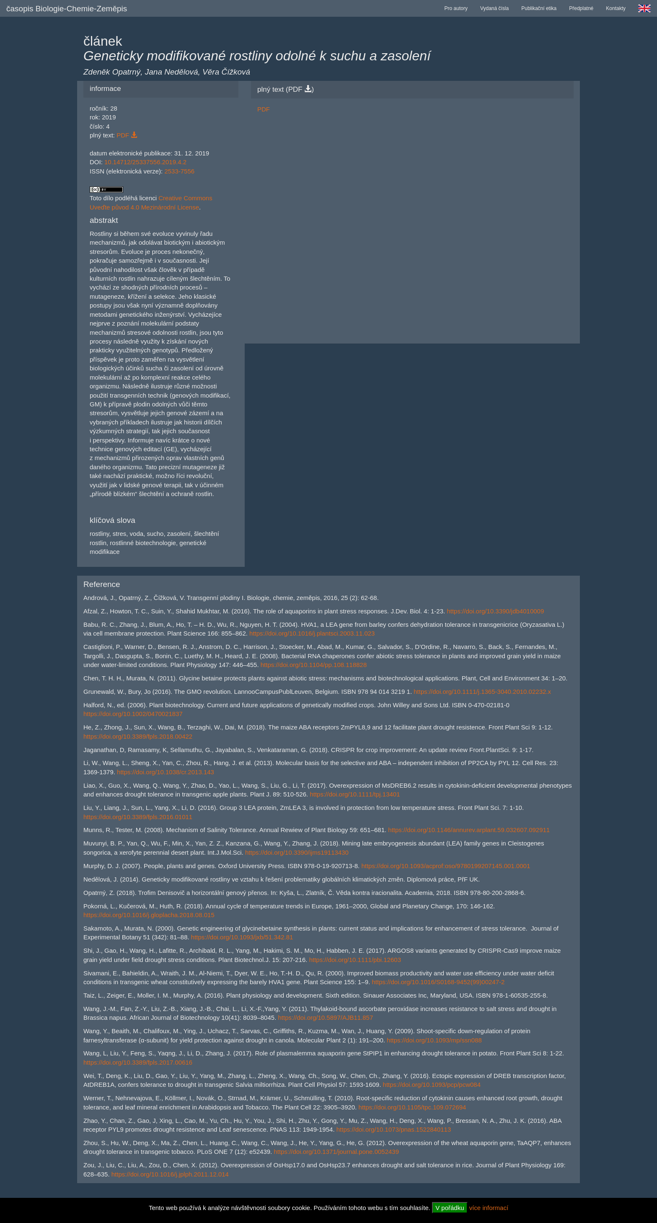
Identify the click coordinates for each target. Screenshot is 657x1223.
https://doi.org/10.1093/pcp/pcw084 (432, 1084)
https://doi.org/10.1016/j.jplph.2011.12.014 (170, 1174)
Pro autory (456, 8)
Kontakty (616, 8)
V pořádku (449, 1207)
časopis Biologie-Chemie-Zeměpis (66, 8)
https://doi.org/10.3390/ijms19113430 (297, 852)
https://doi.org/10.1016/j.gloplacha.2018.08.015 (149, 914)
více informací (488, 1207)
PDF (126, 135)
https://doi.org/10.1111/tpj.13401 (355, 794)
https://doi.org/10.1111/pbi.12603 (355, 959)
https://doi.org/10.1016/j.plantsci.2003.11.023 (312, 633)
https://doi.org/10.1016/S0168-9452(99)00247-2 (438, 981)
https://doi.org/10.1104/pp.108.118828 (314, 664)
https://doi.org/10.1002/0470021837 (133, 713)
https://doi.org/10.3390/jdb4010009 (495, 611)
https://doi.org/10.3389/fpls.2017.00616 (137, 1062)
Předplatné (581, 8)
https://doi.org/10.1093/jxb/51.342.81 (242, 937)
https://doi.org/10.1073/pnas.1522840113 (393, 1129)
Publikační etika (538, 8)
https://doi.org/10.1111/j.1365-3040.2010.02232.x (482, 691)
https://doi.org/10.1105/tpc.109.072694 (412, 1107)
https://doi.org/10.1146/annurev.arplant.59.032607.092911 (469, 829)
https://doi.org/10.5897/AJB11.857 (325, 1017)
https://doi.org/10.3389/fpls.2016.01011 (137, 816)
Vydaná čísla (494, 8)
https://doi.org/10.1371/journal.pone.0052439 (336, 1151)
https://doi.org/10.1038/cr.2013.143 (165, 772)
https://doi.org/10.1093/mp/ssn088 (434, 1040)
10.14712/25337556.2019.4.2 (145, 161)
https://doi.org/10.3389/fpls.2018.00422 (137, 736)
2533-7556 (179, 171)
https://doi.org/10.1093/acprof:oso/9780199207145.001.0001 (445, 865)
